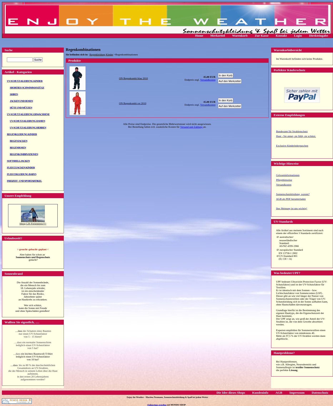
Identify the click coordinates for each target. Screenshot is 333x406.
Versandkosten (283, 184)
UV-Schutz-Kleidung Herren (28, 127)
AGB (278, 392)
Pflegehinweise (284, 179)
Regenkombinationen (24, 154)
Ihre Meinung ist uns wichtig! (291, 208)
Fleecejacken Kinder (21, 167)
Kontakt (281, 35)
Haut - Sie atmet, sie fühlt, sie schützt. (296, 136)
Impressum (297, 392)
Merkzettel (217, 35)
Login (298, 35)
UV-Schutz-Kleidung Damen (27, 120)
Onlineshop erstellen (156, 405)
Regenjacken (18, 140)
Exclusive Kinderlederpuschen (292, 145)
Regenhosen (18, 147)
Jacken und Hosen (21, 100)
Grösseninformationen (287, 175)
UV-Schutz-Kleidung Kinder (24, 80)
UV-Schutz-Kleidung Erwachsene (28, 114)
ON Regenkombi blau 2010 (133, 78)
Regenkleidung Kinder (22, 134)
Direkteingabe (318, 35)
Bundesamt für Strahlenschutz (292, 131)
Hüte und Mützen (21, 107)
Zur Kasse (261, 35)
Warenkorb (240, 35)
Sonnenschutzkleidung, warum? (293, 194)
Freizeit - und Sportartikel (24, 180)
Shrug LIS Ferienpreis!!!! (33, 223)
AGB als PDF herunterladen (291, 198)
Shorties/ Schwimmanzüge (27, 87)
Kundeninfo (260, 392)
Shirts (14, 94)
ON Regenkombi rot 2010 (132, 103)
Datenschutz (320, 392)
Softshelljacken (18, 160)
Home (199, 35)
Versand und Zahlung (191, 126)
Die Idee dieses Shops (231, 392)
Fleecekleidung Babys (21, 174)
